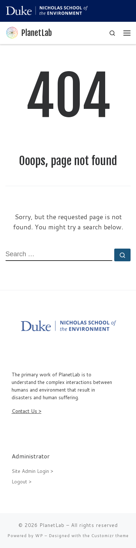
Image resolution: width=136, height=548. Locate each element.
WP (39, 536)
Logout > (22, 481)
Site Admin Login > (32, 470)
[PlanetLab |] (11, 32)
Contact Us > (26, 411)
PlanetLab (52, 525)
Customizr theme (110, 536)
